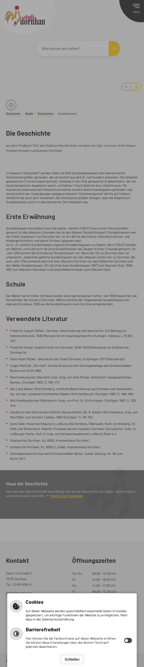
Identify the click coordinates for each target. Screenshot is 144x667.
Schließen (72, 659)
